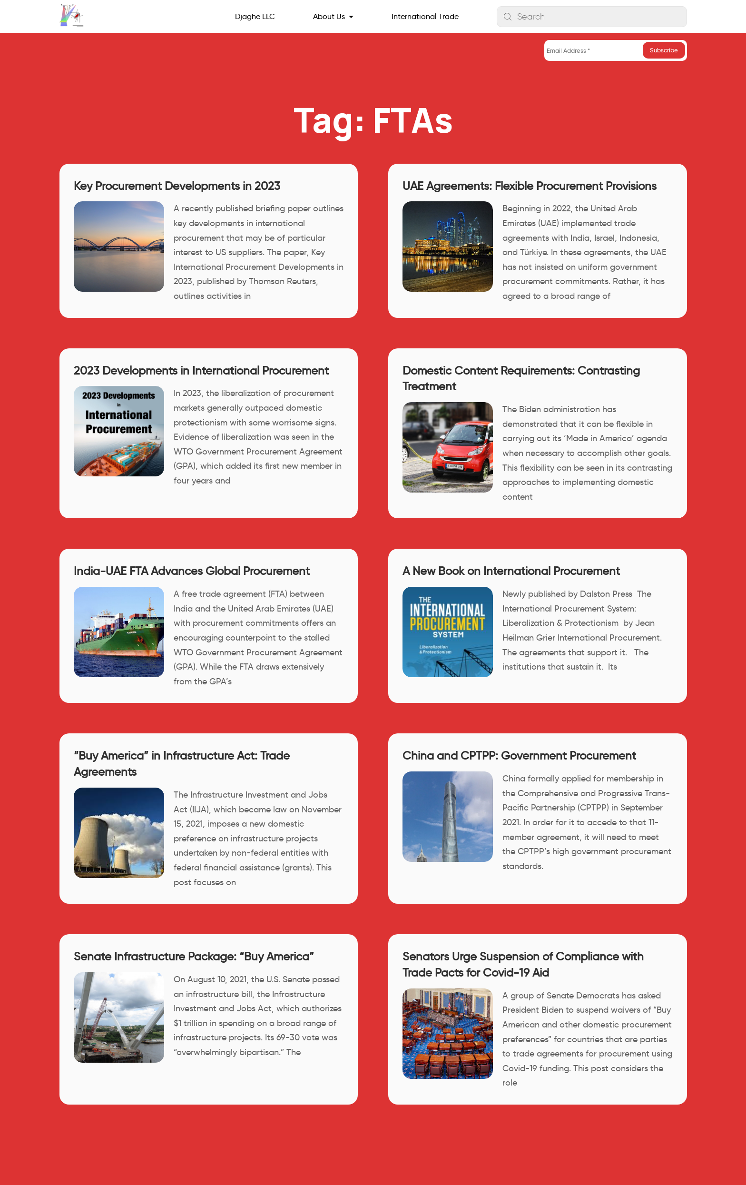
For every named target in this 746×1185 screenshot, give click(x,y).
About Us (329, 16)
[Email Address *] (615, 50)
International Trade (425, 16)
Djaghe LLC (255, 16)
